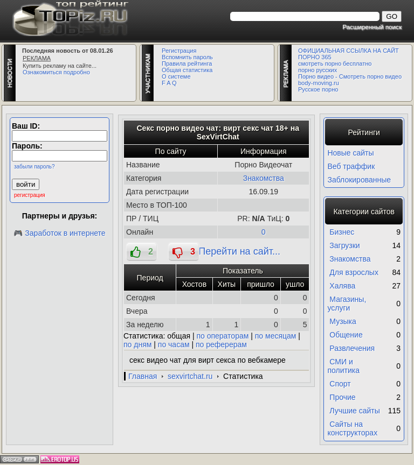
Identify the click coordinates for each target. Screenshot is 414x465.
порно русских (317, 70)
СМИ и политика (343, 366)
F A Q (169, 83)
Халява (342, 285)
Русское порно (318, 89)
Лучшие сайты (354, 410)
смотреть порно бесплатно (334, 63)
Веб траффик (351, 166)
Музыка (342, 321)
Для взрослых (353, 272)
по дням (137, 344)
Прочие (342, 397)
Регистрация (179, 50)
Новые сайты (350, 153)
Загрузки (344, 245)
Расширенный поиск (372, 26)
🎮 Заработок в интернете (59, 233)
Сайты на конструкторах (352, 428)
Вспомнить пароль (187, 57)
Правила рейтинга (187, 63)
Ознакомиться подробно (56, 72)
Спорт (339, 383)
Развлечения (352, 348)
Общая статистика (187, 70)
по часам (174, 344)
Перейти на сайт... (239, 251)
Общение (345, 334)
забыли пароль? (34, 167)
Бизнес (341, 232)
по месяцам (275, 336)
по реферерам (221, 344)
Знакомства (263, 178)
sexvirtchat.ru (190, 376)
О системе (176, 76)
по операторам (223, 336)
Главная (142, 376)
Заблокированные (359, 179)
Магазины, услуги (346, 303)
